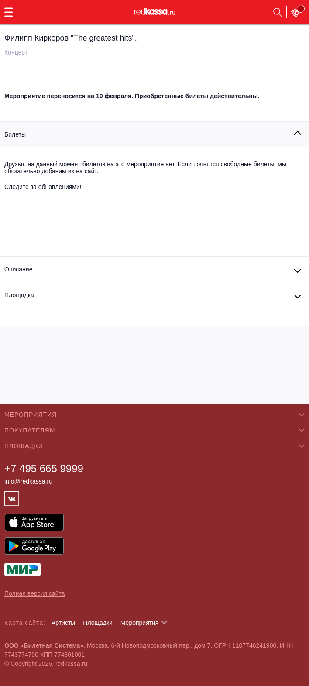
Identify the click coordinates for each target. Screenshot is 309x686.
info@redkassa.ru (28, 481)
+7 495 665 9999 (43, 468)
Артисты (64, 622)
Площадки (98, 622)
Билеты (15, 134)
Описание (18, 269)
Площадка (19, 295)
